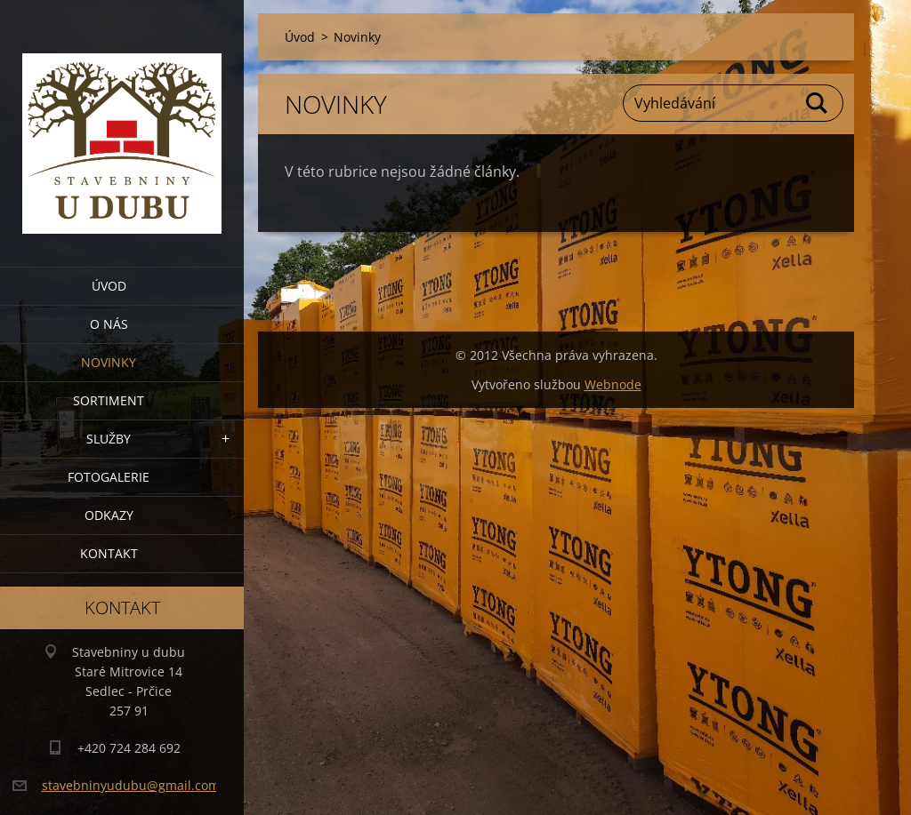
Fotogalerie (108, 476)
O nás (109, 324)
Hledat (817, 103)
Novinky (108, 362)
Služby (108, 438)
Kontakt (109, 553)
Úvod (109, 285)
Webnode (612, 384)
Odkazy (109, 515)
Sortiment (108, 400)
